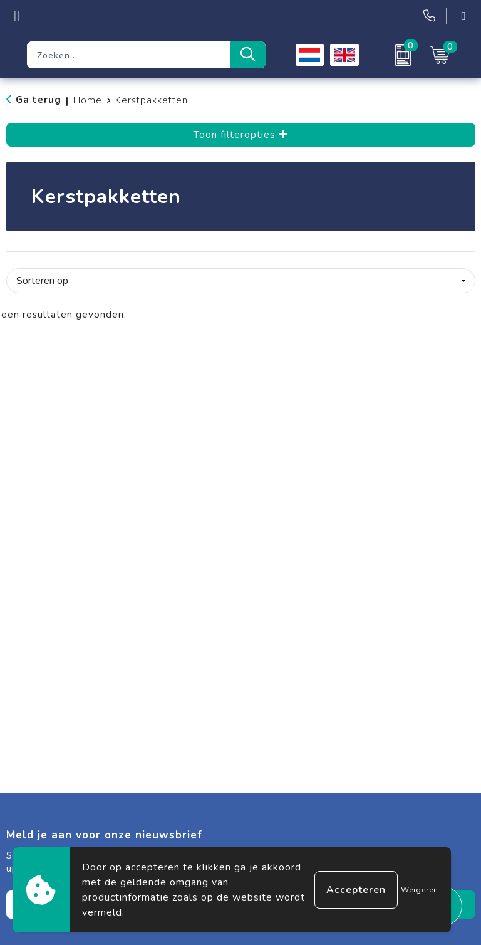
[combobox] (128, 54)
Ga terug (38, 99)
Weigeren (419, 890)
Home (87, 100)
